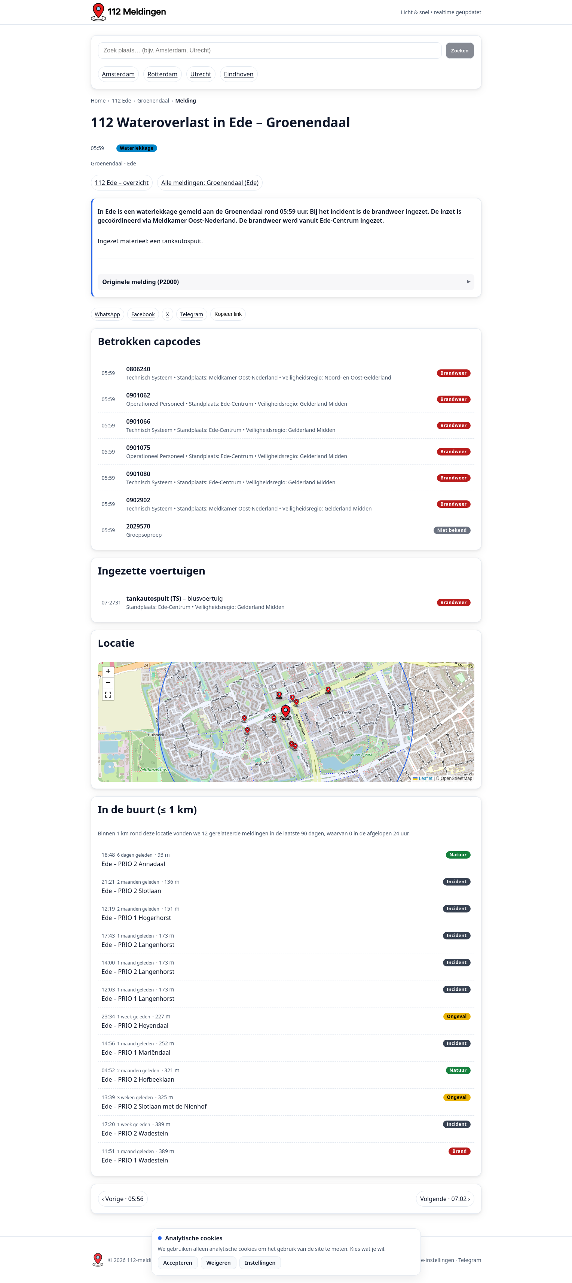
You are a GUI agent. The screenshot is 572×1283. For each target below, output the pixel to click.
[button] (285, 712)
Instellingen (260, 1262)
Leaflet (422, 778)
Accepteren (177, 1262)
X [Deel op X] (167, 314)
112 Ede (121, 100)
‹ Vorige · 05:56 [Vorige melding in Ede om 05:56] (123, 1199)
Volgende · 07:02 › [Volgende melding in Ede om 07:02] (445, 1199)
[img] (286, 722)
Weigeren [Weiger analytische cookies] (219, 1262)
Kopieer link (228, 314)
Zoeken (460, 51)
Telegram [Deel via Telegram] (191, 314)
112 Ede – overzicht (122, 183)
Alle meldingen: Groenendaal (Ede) (210, 183)
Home (98, 100)
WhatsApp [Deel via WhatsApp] (107, 314)
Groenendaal (153, 100)
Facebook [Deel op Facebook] (143, 314)
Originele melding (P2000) (140, 282)
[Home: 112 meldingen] (128, 12)
